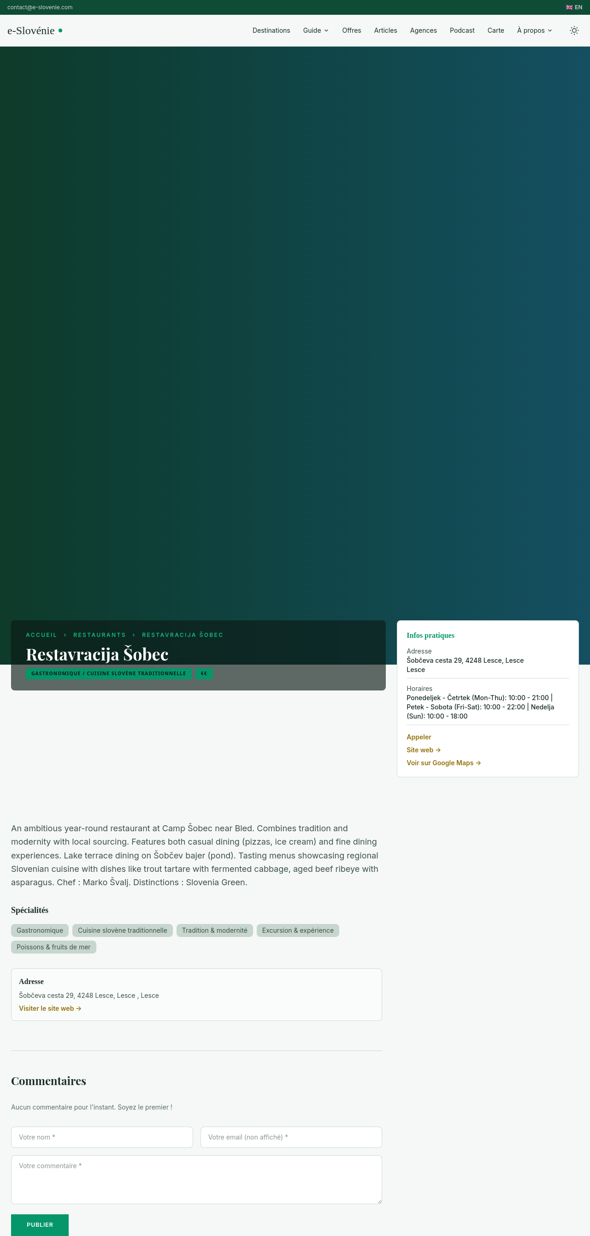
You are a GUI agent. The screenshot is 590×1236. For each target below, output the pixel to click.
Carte (496, 30)
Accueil (42, 634)
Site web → (424, 750)
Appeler (419, 737)
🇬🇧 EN (574, 7)
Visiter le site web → (50, 1008)
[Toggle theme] (574, 30)
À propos (535, 30)
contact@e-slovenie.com (39, 7)
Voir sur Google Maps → (444, 763)
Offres (351, 30)
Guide (316, 30)
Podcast (462, 30)
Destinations (271, 30)
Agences (423, 30)
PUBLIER (40, 1224)
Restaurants (99, 634)
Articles (385, 30)
